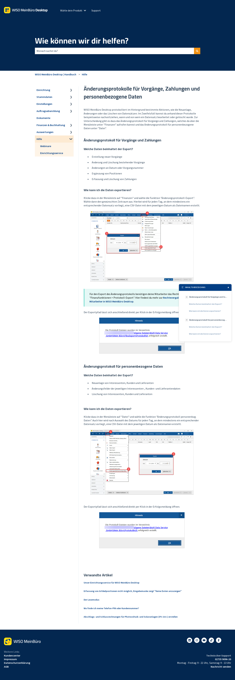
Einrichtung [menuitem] (43, 90)
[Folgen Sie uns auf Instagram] (196, 640)
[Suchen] (197, 51)
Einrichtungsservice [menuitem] (51, 153)
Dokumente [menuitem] (43, 118)
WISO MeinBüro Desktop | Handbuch (55, 74)
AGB (6, 666)
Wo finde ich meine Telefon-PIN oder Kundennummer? (111, 608)
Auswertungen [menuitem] (45, 132)
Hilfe (84, 74)
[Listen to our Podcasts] (211, 640)
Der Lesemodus (91, 599)
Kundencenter (12, 655)
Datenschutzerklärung (17, 662)
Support (96, 10)
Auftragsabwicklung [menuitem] (48, 111)
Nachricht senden (221, 666)
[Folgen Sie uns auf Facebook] (218, 640)
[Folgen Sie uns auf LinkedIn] (189, 640)
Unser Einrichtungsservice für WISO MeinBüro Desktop (111, 582)
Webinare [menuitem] (45, 146)
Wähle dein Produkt (71, 10)
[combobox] (114, 51)
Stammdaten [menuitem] (44, 97)
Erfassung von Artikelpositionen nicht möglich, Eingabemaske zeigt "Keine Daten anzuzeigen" (133, 591)
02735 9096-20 (223, 659)
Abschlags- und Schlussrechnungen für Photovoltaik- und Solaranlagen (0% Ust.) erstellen (131, 616)
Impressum (10, 659)
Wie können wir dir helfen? (81, 41)
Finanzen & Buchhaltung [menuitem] (51, 125)
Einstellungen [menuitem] (44, 103)
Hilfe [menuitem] (39, 139)
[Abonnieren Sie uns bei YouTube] (204, 640)
